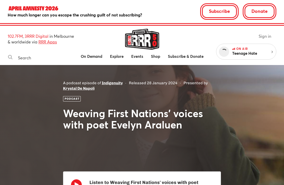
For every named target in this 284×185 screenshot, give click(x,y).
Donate (259, 11)
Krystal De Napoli (79, 88)
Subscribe (219, 11)
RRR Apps (47, 41)
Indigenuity (112, 83)
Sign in (265, 36)
